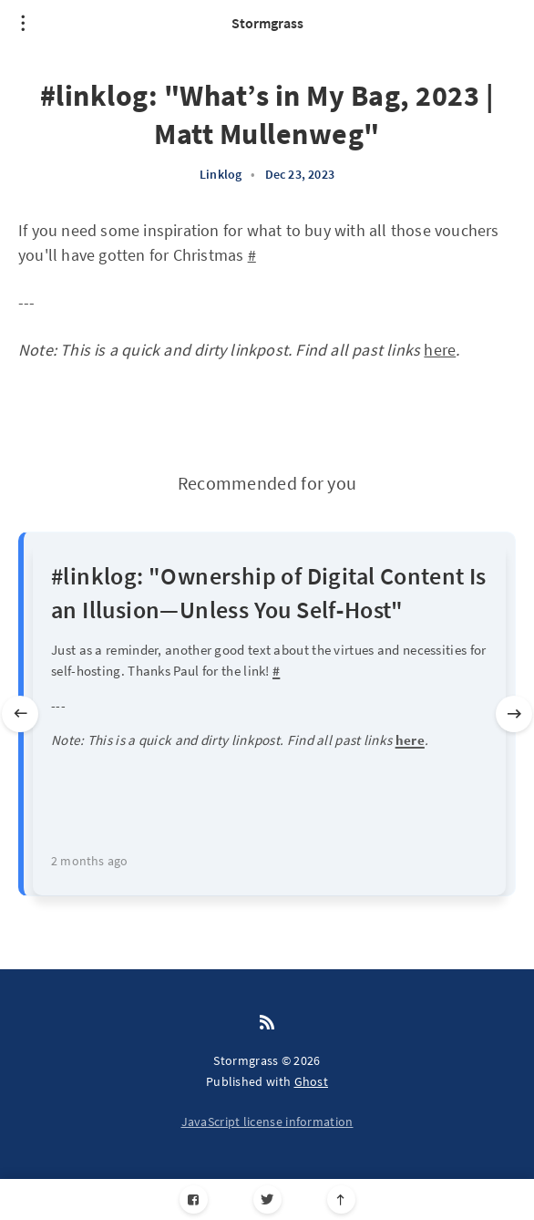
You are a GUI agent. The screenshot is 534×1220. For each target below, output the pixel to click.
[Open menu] (23, 23)
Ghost (311, 1081)
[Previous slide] (20, 714)
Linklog (220, 174)
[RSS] (267, 1023)
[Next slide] (514, 714)
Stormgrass (267, 23)
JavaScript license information (267, 1121)
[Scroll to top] (341, 1199)
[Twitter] (267, 1199)
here (440, 349)
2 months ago (89, 860)
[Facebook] (194, 1199)
